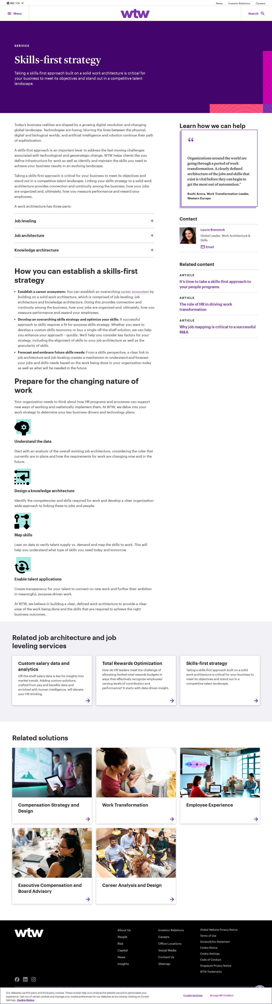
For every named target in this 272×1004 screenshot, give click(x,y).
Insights (123, 963)
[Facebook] (17, 979)
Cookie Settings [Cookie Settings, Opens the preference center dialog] (193, 995)
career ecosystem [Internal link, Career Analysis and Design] (135, 292)
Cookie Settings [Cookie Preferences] (210, 953)
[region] (136, 995)
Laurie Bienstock (213, 229)
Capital (123, 950)
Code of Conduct (210, 959)
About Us (124, 930)
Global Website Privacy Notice (218, 929)
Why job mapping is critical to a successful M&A (218, 329)
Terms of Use (208, 935)
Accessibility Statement (215, 941)
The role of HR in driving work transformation (206, 307)
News (219, 3)
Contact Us (166, 957)
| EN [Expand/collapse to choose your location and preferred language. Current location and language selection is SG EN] (16, 3)
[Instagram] (33, 979)
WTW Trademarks (211, 971)
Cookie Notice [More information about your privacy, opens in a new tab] (25, 1000)
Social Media (167, 950)
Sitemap (164, 963)
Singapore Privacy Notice (215, 965)
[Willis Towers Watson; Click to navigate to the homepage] (135, 13)
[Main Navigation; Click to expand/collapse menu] (14, 13)
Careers (260, 3)
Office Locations (170, 943)
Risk (120, 943)
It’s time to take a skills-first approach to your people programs (215, 284)
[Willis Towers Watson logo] (29, 932)
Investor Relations (239, 3)
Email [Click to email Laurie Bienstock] (210, 247)
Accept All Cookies (221, 995)
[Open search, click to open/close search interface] (256, 13)
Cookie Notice (208, 947)
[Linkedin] (25, 979)
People (122, 937)
